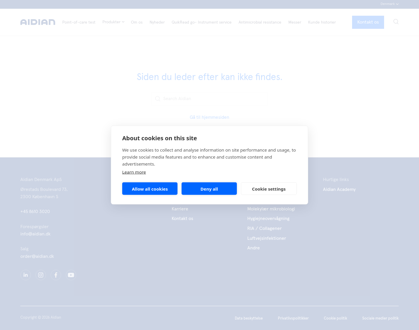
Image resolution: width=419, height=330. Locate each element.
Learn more (134, 172)
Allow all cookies (150, 188)
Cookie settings (269, 188)
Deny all (209, 188)
